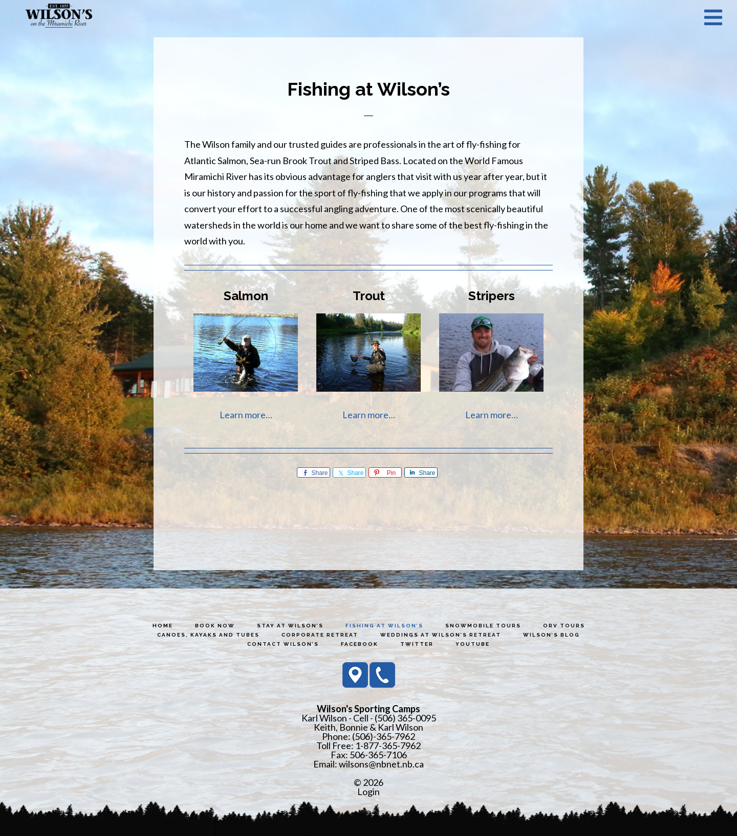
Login (368, 791)
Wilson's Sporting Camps (58, 17)
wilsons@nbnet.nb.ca (381, 764)
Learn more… (246, 414)
